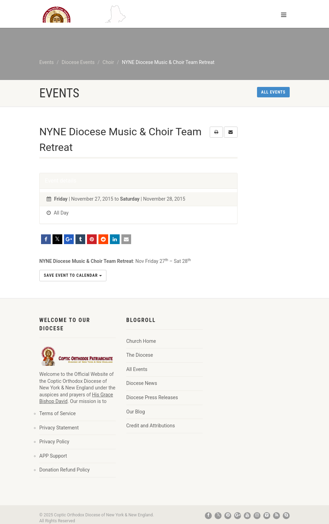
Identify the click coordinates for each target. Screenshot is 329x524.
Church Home (141, 341)
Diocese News (141, 383)
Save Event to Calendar (73, 275)
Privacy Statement (59, 427)
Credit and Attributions (150, 425)
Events (46, 62)
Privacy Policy (54, 441)
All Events (136, 369)
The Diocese (139, 355)
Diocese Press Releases (152, 397)
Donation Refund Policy (64, 470)
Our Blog (135, 411)
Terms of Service (57, 413)
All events (273, 92)
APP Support (53, 456)
